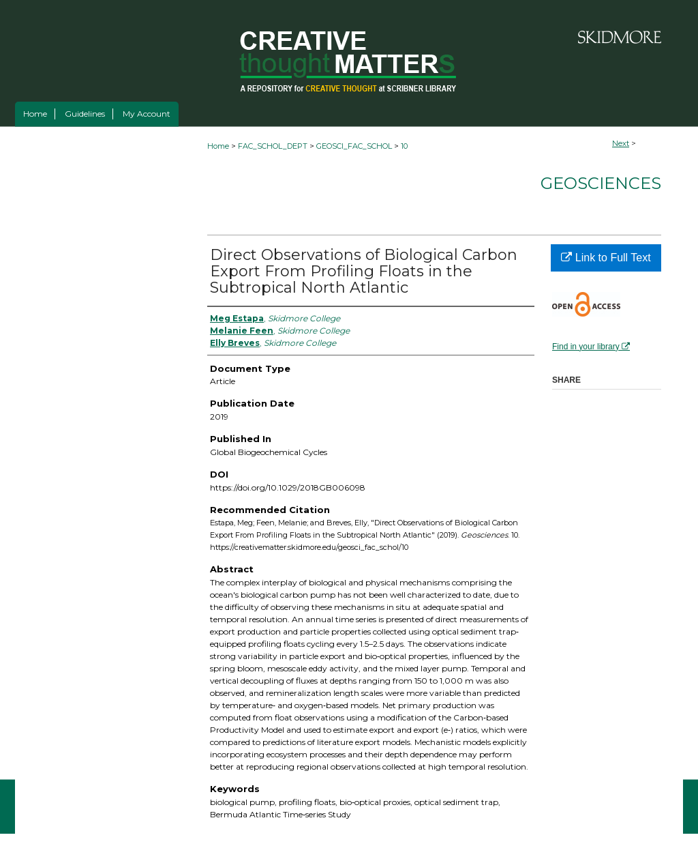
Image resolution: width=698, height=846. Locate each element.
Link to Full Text (605, 257)
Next (620, 143)
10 (404, 146)
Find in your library (591, 346)
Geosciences (601, 183)
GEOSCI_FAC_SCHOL (354, 146)
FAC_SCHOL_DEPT (272, 146)
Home (218, 146)
